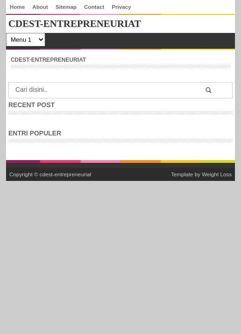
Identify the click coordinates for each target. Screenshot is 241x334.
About (40, 7)
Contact (94, 7)
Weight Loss (217, 174)
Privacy (121, 7)
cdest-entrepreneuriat (65, 174)
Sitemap (65, 7)
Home (17, 7)
